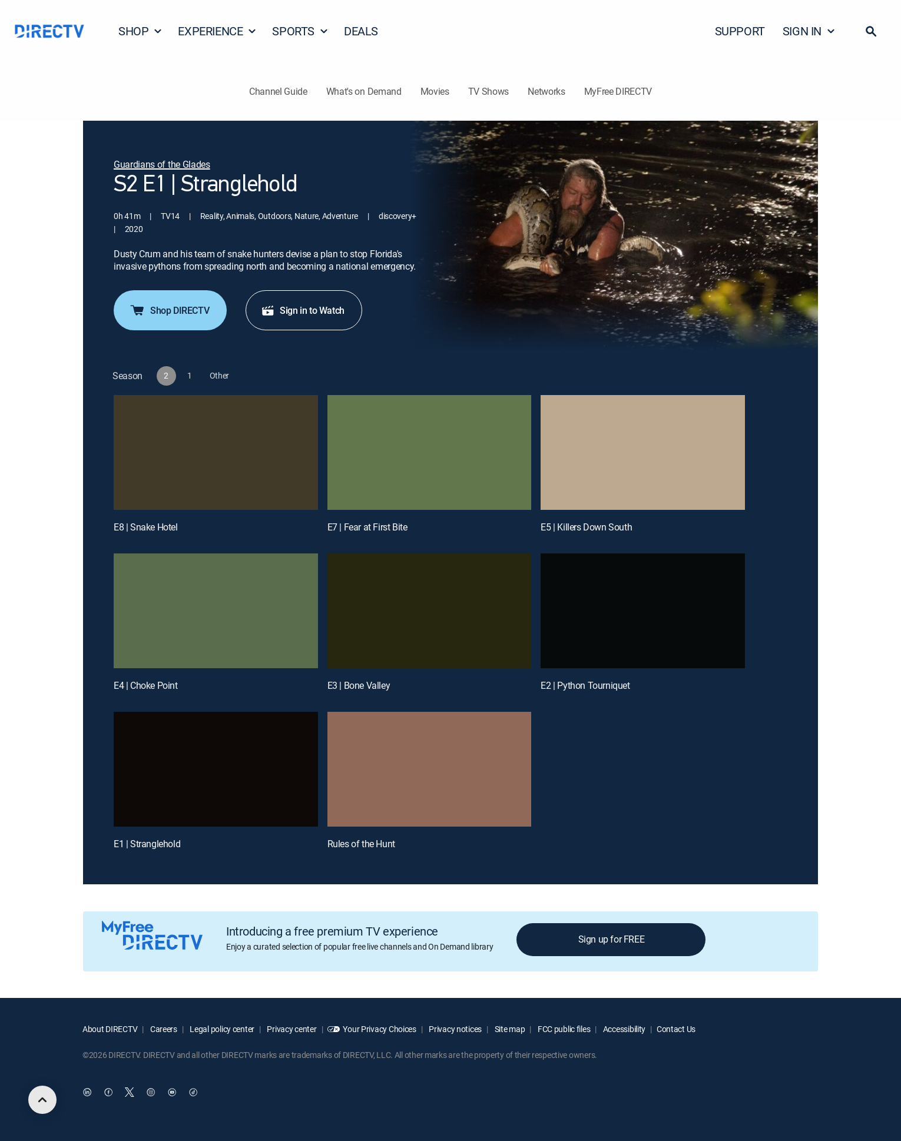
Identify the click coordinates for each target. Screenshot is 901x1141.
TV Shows (488, 91)
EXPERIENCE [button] (217, 31)
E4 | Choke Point (146, 685)
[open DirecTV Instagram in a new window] (150, 1092)
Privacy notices (455, 1028)
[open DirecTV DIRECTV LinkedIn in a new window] (87, 1092)
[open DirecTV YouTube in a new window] (172, 1092)
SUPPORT (740, 31)
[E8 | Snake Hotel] (216, 452)
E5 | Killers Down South (586, 526)
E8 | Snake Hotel (146, 526)
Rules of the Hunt (361, 843)
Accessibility (623, 1028)
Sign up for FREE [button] (611, 939)
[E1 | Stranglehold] (216, 769)
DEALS (361, 31)
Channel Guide (278, 91)
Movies (434, 91)
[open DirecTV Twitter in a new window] (129, 1092)
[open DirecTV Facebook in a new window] (108, 1092)
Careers (162, 1028)
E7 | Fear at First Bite (367, 526)
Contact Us (676, 1028)
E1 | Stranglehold (147, 843)
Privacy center (291, 1028)
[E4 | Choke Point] (216, 610)
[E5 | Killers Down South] (643, 452)
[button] (871, 31)
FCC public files (563, 1028)
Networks (546, 91)
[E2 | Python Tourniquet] (643, 610)
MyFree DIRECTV (618, 91)
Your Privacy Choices (379, 1028)
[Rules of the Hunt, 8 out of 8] (429, 769)
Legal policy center (221, 1028)
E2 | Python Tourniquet (585, 685)
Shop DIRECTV (169, 310)
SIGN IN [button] (809, 31)
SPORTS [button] (300, 31)
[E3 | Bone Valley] (429, 610)
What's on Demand (364, 91)
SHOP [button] (140, 31)
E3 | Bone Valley (358, 685)
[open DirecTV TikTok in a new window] (193, 1092)
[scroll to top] (42, 1099)
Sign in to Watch (302, 310)
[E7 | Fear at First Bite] (429, 452)
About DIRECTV (109, 1028)
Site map (509, 1028)
